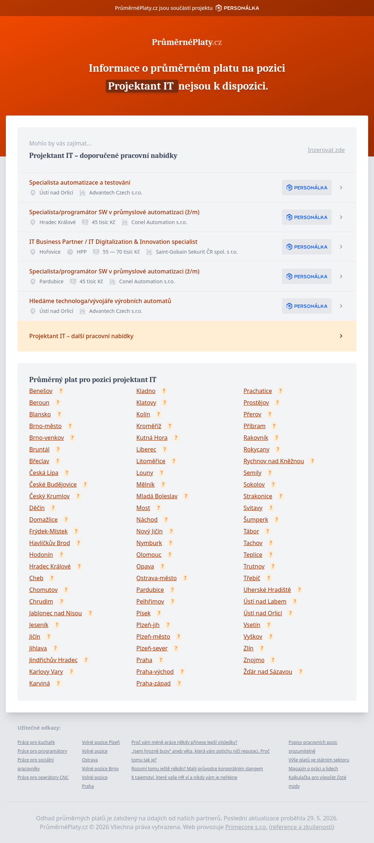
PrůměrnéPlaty (187, 42)
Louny (144, 473)
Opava (145, 566)
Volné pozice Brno (100, 768)
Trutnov (254, 566)
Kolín (143, 414)
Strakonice (258, 496)
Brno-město (45, 426)
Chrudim (41, 601)
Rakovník (256, 438)
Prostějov (256, 402)
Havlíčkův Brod (49, 543)
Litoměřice (150, 461)
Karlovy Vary (46, 672)
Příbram (255, 426)
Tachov (253, 543)
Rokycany (257, 449)
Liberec (146, 449)
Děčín (37, 508)
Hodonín (41, 555)
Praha (144, 660)
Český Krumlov (49, 496)
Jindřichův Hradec (53, 660)
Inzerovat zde (326, 150)
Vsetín (252, 625)
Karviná (39, 683)
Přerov (253, 414)
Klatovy (146, 402)
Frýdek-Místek (48, 531)
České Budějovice (53, 484)
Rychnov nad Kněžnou (274, 461)
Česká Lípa (43, 473)
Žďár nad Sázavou (268, 672)
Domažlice (43, 519)
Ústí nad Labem (265, 601)
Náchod (146, 519)
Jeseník (39, 625)
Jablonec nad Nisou (55, 613)
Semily (253, 473)
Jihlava (38, 648)
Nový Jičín (149, 531)
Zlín (248, 648)
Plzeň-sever (152, 648)
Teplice (253, 555)
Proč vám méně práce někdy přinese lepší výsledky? (184, 742)
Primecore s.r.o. (246, 827)
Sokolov (254, 484)
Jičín (34, 636)
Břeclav (39, 461)
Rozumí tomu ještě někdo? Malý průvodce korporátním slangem (197, 768)
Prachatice (258, 391)
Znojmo (254, 660)
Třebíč (252, 578)
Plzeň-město (153, 636)
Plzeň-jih (148, 625)
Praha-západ (153, 683)
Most (143, 508)
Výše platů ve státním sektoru (319, 760)
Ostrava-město (156, 578)
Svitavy (253, 508)
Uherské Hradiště (267, 590)
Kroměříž (148, 426)
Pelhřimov (150, 601)
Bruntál (39, 449)
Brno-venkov (46, 438)
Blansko (40, 414)
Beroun (39, 402)
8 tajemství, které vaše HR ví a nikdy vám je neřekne (184, 777)
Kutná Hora (151, 438)
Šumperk (256, 519)
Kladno (145, 391)
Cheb (36, 578)
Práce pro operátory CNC (43, 777)
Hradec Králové (50, 566)
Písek (143, 613)
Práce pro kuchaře (36, 742)
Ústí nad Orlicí (263, 613)
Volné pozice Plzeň (101, 742)
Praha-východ (154, 672)
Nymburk (149, 543)
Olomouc (148, 555)
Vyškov (253, 636)
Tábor (251, 531)
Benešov (41, 391)
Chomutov (43, 590)
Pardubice (150, 590)
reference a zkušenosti (301, 827)
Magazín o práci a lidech (313, 768)
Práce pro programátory (42, 751)
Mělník (145, 484)
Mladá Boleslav (157, 496)
